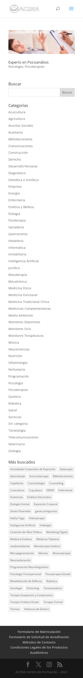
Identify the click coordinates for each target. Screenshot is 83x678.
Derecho (14, 159)
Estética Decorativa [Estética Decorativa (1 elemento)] (39, 497)
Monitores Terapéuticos (26, 336)
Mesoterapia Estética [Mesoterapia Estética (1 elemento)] (47, 546)
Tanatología (17, 430)
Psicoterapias (34, 66)
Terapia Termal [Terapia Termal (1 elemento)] (53, 602)
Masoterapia (17, 275)
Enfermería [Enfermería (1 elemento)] (65, 490)
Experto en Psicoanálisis (28, 62)
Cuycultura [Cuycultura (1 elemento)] (35, 490)
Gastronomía (17, 234)
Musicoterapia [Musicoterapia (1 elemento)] (61, 553)
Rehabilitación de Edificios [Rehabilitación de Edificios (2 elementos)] (26, 581)
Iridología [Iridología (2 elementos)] (45, 525)
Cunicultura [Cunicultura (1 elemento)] (17, 490)
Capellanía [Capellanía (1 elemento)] (16, 483)
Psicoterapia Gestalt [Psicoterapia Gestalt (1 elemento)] (58, 574)
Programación (18, 376)
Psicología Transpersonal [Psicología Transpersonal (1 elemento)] (25, 574)
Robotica (14, 403)
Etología (14, 214)
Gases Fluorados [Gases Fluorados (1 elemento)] (20, 511)
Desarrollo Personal (22, 166)
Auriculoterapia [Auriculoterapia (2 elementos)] (38, 476)
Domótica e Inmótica (23, 180)
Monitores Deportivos (24, 322)
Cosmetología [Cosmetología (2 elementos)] (36, 483)
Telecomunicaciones (23, 437)
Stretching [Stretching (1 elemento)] (33, 588)
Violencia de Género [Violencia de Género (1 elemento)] (36, 609)
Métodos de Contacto (39, 642)
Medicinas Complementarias (29, 308)
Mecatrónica (17, 281)
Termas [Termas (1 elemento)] (15, 609)
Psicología (15, 66)
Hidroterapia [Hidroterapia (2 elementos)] (37, 518)
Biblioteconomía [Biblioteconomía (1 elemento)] (63, 476)
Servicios (14, 417)
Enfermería (16, 200)
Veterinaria (16, 444)
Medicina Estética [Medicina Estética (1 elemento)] (21, 539)
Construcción (18, 152)
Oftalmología (17, 363)
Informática (16, 248)
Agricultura (16, 119)
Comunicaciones (20, 146)
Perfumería (16, 369)
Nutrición (15, 356)
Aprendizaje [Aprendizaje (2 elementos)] (17, 476)
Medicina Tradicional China (28, 302)
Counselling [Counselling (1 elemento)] (56, 483)
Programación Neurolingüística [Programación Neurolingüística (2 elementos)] (29, 567)
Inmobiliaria (17, 254)
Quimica (14, 396)
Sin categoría (18, 423)
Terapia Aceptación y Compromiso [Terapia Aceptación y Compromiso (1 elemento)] (31, 595)
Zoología (14, 451)
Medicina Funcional (22, 295)
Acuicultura (16, 112)
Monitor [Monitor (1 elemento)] (43, 553)
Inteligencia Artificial (23, 261)
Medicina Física (19, 288)
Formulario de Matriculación (39, 632)
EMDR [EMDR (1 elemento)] (50, 490)
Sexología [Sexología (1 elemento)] (16, 588)
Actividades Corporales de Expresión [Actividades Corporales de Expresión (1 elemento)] (32, 469)
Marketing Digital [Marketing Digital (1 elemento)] (57, 532)
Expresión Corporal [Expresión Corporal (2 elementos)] (46, 504)
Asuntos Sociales (20, 125)
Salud (12, 410)
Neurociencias (19, 349)
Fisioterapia (17, 220)
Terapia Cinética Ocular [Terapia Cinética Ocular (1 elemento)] (24, 602)
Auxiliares (15, 132)
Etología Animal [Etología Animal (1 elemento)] (19, 504)
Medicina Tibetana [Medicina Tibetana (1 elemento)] (47, 539)
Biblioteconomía (20, 139)
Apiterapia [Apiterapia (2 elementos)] (66, 469)
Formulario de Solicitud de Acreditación (39, 637)
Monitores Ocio (19, 329)
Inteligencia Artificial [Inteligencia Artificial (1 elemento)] (22, 525)
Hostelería (15, 241)
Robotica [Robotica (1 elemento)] (51, 581)
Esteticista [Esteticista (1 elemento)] (16, 497)
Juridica (14, 268)
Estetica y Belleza (21, 207)
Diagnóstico (17, 173)
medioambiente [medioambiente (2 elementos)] (20, 546)
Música (13, 342)
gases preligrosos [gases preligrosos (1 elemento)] (46, 511)
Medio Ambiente (20, 315)
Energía (14, 193)
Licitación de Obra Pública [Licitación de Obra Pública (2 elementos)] (26, 532)
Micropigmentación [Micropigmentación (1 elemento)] (22, 553)
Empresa (14, 186)
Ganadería (16, 227)
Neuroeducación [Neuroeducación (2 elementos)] (20, 560)
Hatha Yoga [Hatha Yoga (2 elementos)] (17, 518)
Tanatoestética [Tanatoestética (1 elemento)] (53, 588)
